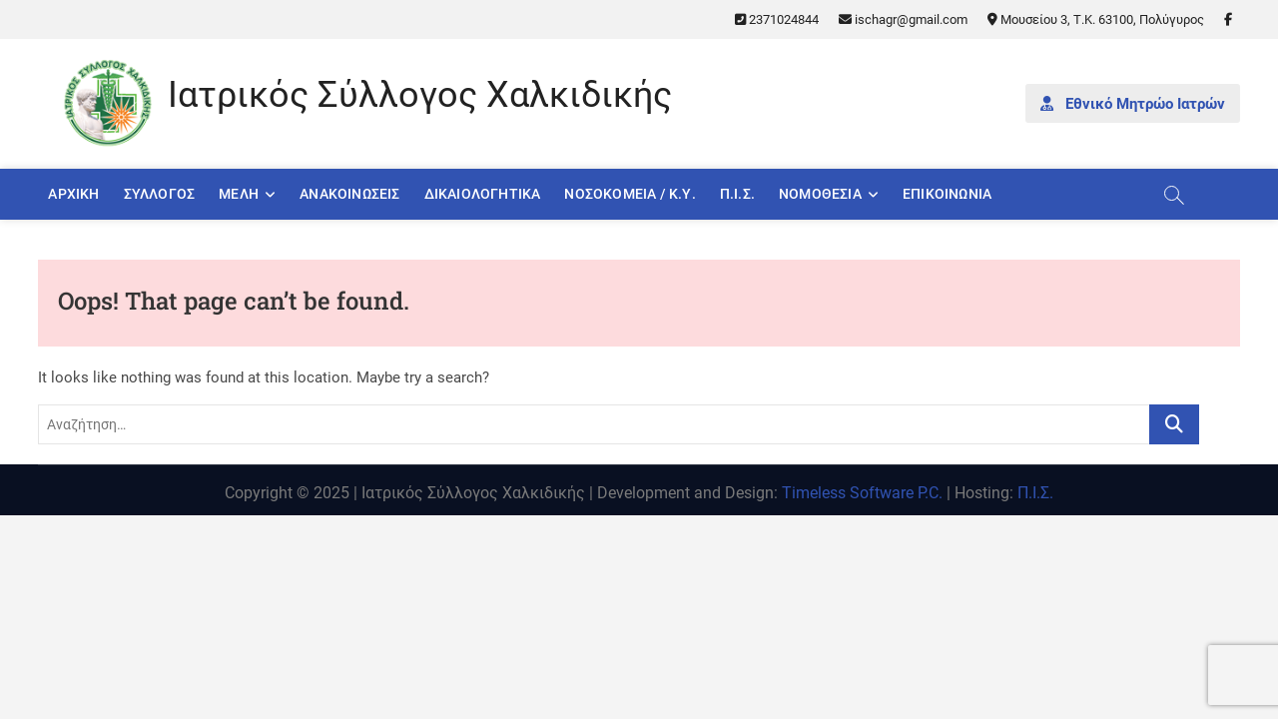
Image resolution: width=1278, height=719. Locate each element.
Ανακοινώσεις (349, 194)
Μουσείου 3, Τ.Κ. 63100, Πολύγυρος (1095, 19)
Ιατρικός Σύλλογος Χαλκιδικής (420, 95)
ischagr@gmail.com (903, 19)
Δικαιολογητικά (482, 194)
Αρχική (73, 194)
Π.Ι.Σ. (737, 194)
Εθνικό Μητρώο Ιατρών (1132, 104)
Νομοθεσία (820, 194)
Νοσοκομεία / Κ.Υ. (629, 194)
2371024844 (777, 19)
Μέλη (239, 194)
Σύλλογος (160, 194)
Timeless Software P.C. (862, 492)
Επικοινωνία (947, 194)
